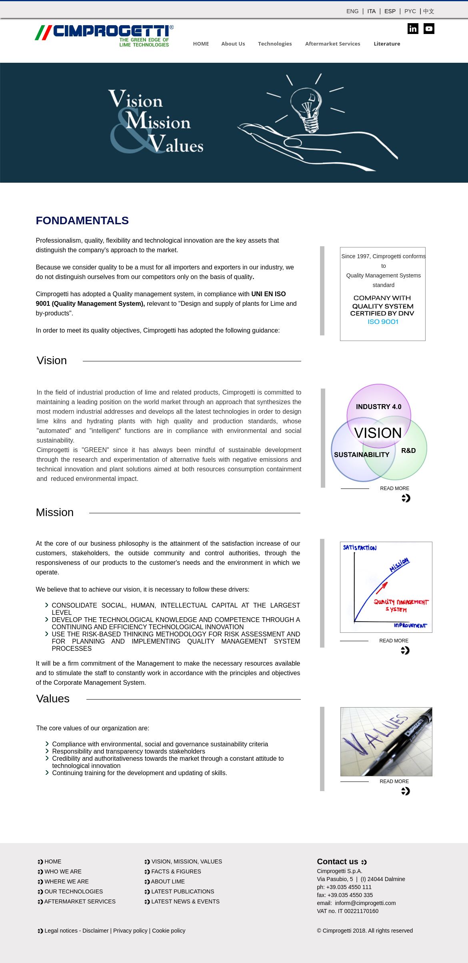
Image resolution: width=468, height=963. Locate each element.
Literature (387, 43)
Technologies (275, 43)
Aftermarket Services (332, 43)
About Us (233, 43)
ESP (390, 11)
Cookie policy (168, 930)
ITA (372, 11)
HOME (201, 43)
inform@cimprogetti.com (365, 903)
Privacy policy (130, 930)
